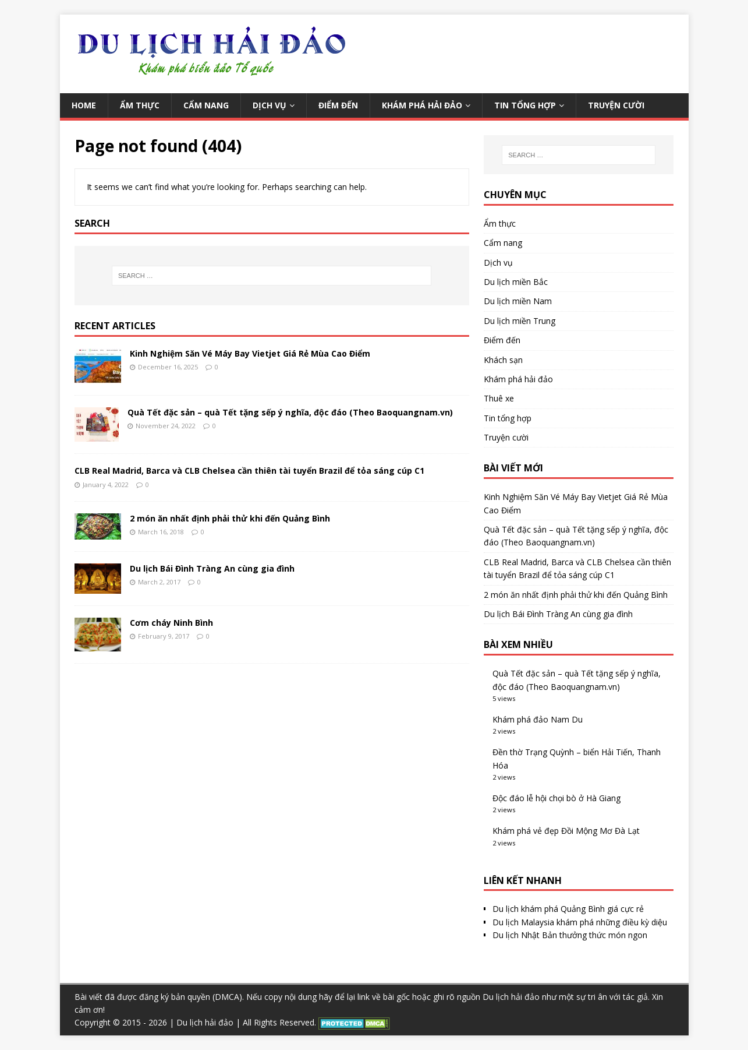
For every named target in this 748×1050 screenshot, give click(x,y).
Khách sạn (503, 359)
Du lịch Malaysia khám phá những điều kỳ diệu (579, 922)
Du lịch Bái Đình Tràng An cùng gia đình (212, 568)
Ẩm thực (139, 105)
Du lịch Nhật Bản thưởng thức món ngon (569, 934)
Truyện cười (616, 105)
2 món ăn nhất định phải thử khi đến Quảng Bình (230, 518)
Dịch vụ (269, 105)
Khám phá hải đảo (422, 105)
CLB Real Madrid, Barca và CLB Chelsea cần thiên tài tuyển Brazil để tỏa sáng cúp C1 (249, 470)
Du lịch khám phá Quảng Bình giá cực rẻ (568, 908)
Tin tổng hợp (525, 105)
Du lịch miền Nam (518, 300)
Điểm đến (338, 105)
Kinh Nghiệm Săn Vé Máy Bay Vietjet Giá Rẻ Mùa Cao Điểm (250, 353)
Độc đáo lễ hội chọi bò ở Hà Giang (556, 798)
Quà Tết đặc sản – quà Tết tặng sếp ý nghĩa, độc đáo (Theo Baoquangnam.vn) (290, 412)
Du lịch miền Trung (519, 320)
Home (84, 105)
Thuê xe (499, 398)
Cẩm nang (206, 105)
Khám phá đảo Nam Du (537, 719)
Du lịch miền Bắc (516, 281)
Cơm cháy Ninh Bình (171, 622)
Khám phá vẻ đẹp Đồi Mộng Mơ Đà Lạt (566, 830)
